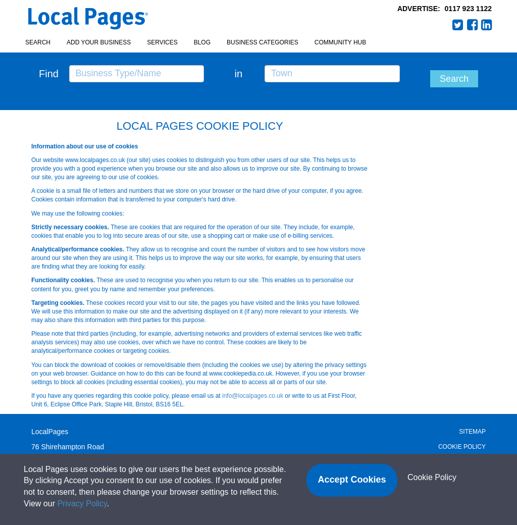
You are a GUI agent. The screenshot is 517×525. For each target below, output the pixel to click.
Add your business (99, 42)
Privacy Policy (82, 503)
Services (162, 42)
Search (37, 42)
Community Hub (340, 42)
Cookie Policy (462, 446)
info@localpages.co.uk (252, 395)
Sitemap (472, 431)
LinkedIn (487, 25)
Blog (202, 42)
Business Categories (262, 42)
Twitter (458, 25)
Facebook (473, 25)
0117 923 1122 (468, 9)
